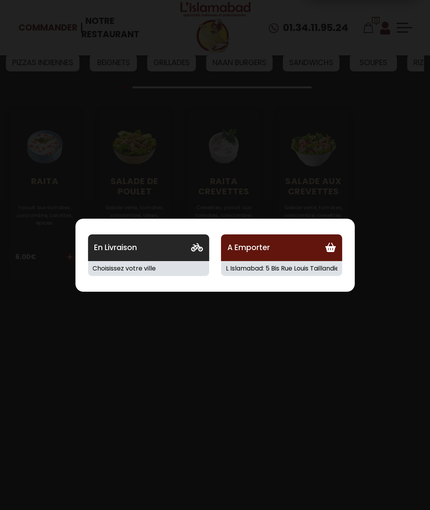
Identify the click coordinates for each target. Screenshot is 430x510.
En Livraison (115, 247)
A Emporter (248, 247)
